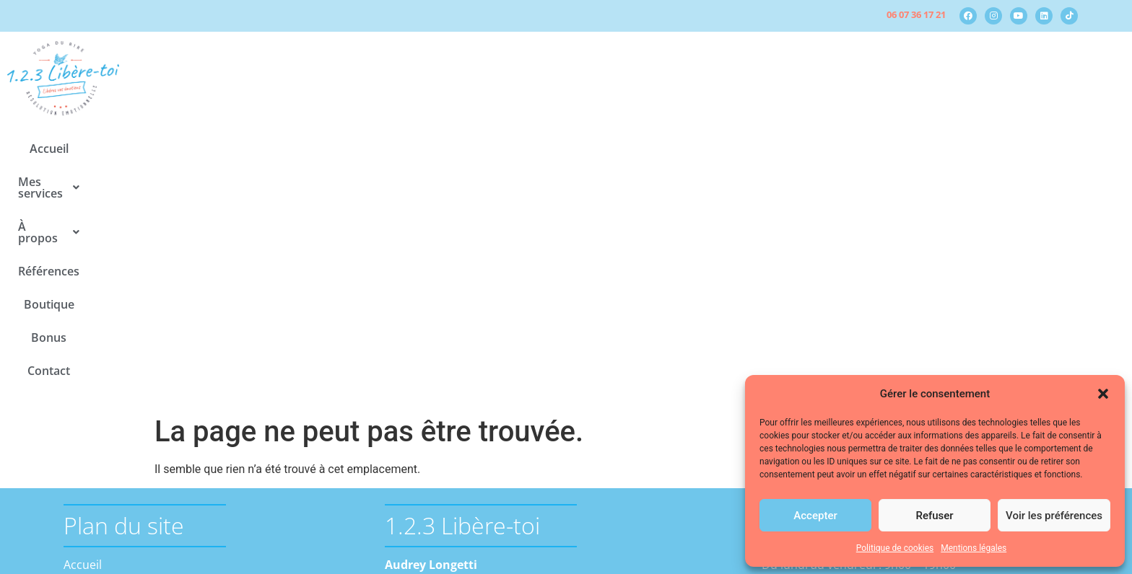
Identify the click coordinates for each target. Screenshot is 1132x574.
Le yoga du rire (128, 394)
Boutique (673, 148)
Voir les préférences (1054, 515)
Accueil (332, 148)
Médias (107, 464)
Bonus (738, 148)
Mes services (415, 148)
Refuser (934, 515)
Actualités (115, 446)
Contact (799, 148)
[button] (1103, 394)
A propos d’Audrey (138, 429)
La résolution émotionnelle (161, 377)
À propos (511, 148)
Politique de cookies (894, 548)
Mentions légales (973, 548)
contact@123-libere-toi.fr (452, 422)
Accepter (815, 515)
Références (596, 148)
